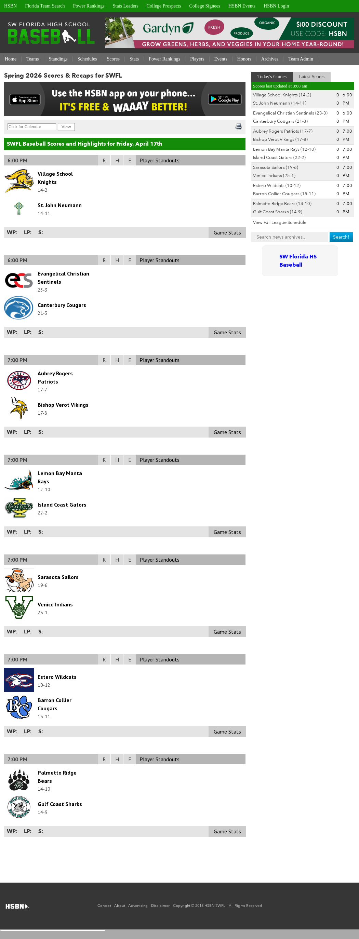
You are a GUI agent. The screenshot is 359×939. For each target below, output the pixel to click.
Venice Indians (55, 604)
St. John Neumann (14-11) (279, 103)
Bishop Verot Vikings (63, 404)
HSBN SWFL (214, 905)
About (119, 905)
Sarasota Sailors (58, 577)
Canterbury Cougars (62, 304)
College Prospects (164, 6)
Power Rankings (89, 6)
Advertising (138, 905)
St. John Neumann (60, 205)
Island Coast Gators (62, 504)
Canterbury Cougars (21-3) (280, 121)
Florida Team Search (45, 6)
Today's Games (272, 76)
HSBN (10, 6)
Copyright (181, 905)
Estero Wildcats (57, 676)
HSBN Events (241, 6)
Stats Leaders (125, 6)
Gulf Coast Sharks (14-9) (277, 212)
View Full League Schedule (279, 222)
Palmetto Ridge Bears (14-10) (282, 204)
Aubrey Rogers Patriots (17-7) (283, 131)
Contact (104, 905)
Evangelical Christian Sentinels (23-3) (290, 113)
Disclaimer (160, 905)
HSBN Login (276, 6)
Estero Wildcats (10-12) (277, 186)
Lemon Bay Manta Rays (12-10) (284, 149)
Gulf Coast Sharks (60, 804)
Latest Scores (311, 76)
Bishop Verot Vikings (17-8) (280, 139)
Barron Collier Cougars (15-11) (284, 194)
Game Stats (227, 232)
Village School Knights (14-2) (282, 95)
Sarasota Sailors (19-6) (275, 167)
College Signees (204, 6)
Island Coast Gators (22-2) (279, 158)
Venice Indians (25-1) (274, 176)
